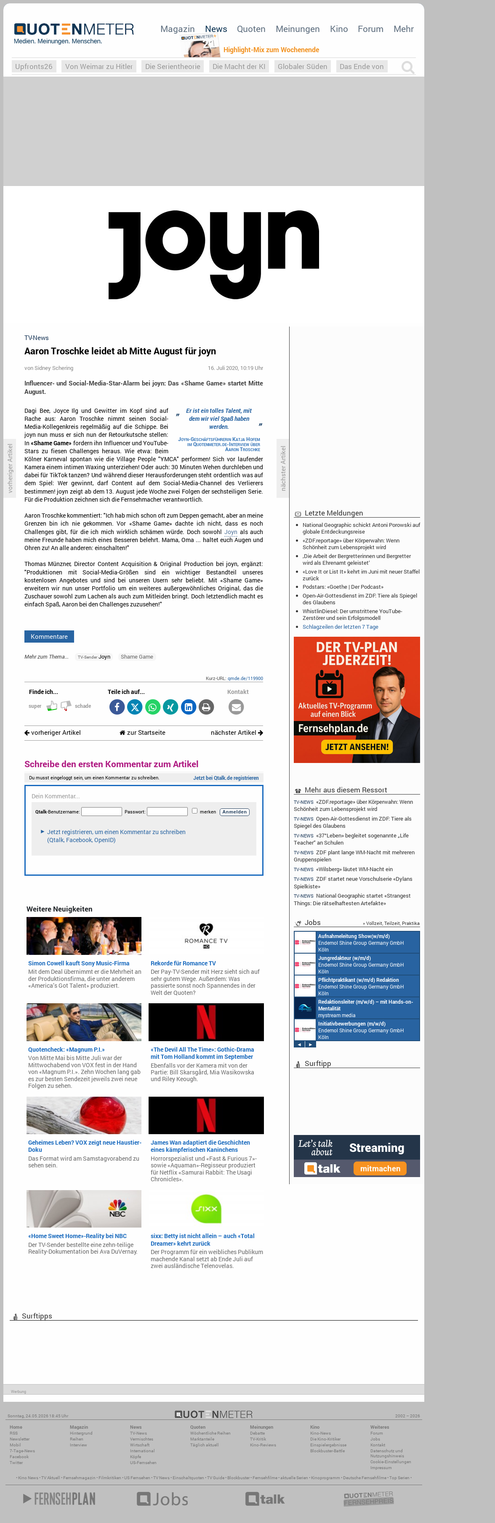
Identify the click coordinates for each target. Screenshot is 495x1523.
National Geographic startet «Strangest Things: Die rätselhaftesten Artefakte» (352, 899)
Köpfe (135, 1456)
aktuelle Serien (294, 1477)
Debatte (257, 1433)
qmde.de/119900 (245, 678)
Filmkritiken (109, 1477)
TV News (161, 1477)
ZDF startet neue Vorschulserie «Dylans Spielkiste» (353, 882)
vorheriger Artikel (52, 732)
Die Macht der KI (239, 66)
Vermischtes (141, 1439)
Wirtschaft (139, 1445)
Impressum (381, 1467)
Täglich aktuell (204, 1445)
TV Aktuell (50, 1477)
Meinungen (298, 29)
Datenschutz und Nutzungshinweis (387, 1453)
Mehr (404, 29)
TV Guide (215, 1477)
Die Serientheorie (172, 66)
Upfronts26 (34, 66)
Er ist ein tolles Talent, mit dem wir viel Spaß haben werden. (219, 419)
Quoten (251, 29)
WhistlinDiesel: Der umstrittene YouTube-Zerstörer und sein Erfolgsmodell (352, 614)
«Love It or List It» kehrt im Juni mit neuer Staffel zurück (361, 575)
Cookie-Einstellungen (390, 1462)
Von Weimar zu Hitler (99, 66)
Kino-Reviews (263, 1445)
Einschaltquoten (188, 1477)
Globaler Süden (302, 66)
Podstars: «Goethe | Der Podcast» (343, 586)
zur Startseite (142, 732)
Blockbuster (238, 1477)
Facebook (19, 1456)
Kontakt (377, 1445)
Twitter (16, 1462)
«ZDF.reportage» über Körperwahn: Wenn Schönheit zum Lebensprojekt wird (351, 544)
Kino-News (320, 1433)
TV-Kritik (258, 1439)
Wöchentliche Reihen (210, 1433)
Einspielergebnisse (328, 1445)
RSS (14, 1433)
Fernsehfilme (265, 1477)
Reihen (76, 1439)
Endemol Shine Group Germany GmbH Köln (349, 942)
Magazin (177, 29)
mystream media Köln (354, 1007)
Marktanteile (202, 1439)
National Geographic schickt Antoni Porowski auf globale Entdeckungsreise (361, 528)
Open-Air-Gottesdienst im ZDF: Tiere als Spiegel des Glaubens (360, 599)
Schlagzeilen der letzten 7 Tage (340, 626)
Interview (78, 1445)
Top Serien (399, 1477)
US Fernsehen (137, 1477)
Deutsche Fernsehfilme (364, 1477)
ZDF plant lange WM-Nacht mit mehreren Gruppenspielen (354, 856)
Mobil (15, 1445)
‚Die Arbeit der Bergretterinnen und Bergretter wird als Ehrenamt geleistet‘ (357, 559)
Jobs (375, 1439)
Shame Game (137, 656)
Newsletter (19, 1439)
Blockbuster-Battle (327, 1451)
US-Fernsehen (143, 1462)
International (142, 1451)
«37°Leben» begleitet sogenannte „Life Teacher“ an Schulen (351, 839)
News (216, 29)
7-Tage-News (22, 1451)
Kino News (28, 1477)
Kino (339, 29)
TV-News (138, 1433)
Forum (370, 29)
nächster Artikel (237, 732)
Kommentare (49, 636)
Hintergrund (81, 1433)
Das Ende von (362, 66)
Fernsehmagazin (79, 1477)
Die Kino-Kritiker (325, 1439)
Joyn (230, 532)
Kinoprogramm (325, 1477)
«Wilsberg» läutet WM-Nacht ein (343, 869)
